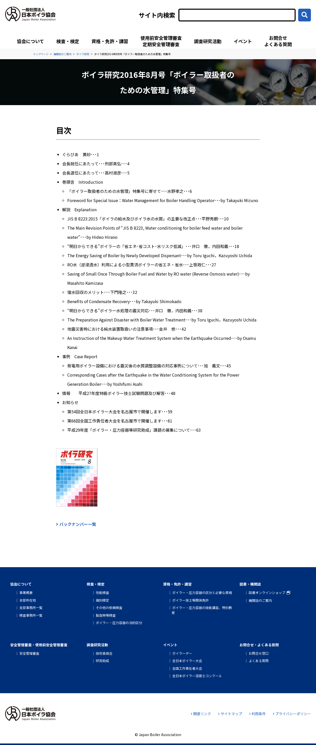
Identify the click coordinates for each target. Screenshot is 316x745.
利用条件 (257, 713)
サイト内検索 (157, 15)
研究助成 (102, 660)
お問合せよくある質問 (278, 40)
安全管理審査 (29, 653)
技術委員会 (104, 653)
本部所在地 (27, 600)
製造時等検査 (106, 615)
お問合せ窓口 (259, 653)
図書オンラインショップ (267, 592)
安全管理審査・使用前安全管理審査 (38, 644)
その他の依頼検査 (109, 607)
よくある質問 (259, 660)
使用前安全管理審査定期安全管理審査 (161, 40)
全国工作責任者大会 (187, 668)
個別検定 (102, 600)
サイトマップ (230, 713)
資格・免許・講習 (109, 41)
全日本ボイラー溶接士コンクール (197, 675)
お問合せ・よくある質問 (259, 644)
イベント (243, 41)
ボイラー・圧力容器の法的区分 (119, 622)
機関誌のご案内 (260, 600)
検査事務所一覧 (31, 615)
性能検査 (102, 592)
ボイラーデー (182, 653)
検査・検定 (67, 41)
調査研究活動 (207, 41)
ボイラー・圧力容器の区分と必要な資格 (202, 592)
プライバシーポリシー (292, 713)
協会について (30, 41)
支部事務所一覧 (31, 607)
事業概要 (26, 592)
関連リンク (201, 713)
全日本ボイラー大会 (187, 660)
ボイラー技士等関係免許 (190, 600)
